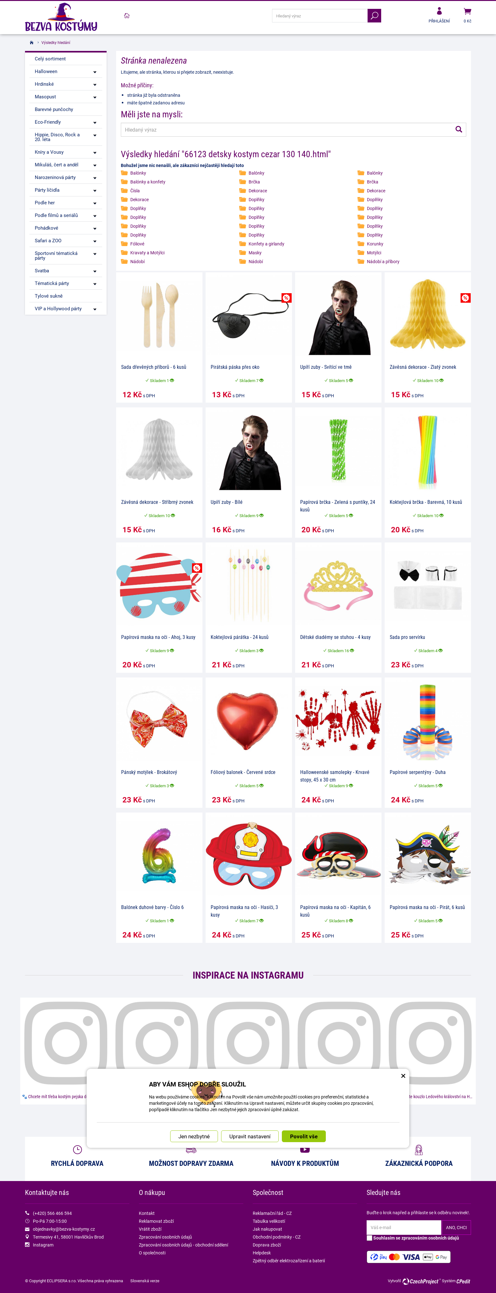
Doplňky (256, 199)
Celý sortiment (50, 58)
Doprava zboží (267, 1245)
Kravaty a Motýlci (147, 253)
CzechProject (421, 1281)
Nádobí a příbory (383, 261)
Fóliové (137, 244)
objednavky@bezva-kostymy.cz (64, 1229)
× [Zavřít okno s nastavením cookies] (403, 997)
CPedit (463, 1281)
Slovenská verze (144, 1281)
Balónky (138, 173)
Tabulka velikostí (269, 1221)
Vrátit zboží (150, 1229)
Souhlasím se (413, 1238)
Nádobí (137, 261)
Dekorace (258, 191)
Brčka (254, 182)
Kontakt (147, 1213)
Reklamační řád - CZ (272, 1213)
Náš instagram (248, 1116)
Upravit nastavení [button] (249, 1061)
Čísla (135, 191)
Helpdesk (262, 1253)
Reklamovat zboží (156, 1221)
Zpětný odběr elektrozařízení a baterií (289, 1261)
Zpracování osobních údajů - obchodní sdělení (183, 1245)
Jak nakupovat (267, 1229)
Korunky (375, 244)
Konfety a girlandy (266, 244)
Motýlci (374, 253)
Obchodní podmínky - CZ (277, 1237)
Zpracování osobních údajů (165, 1237)
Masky (255, 253)
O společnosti (152, 1253)
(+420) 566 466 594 (52, 1213)
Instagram (43, 1245)
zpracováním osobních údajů (430, 1238)
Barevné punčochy (54, 109)
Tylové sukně (49, 296)
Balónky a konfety (147, 182)
